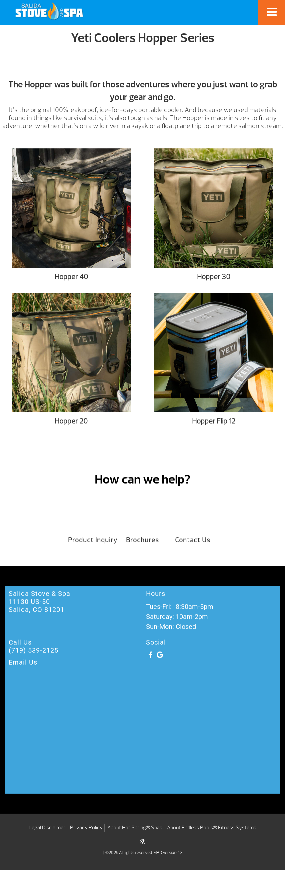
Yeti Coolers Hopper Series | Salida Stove (49, 11)
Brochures (142, 540)
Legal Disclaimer (47, 827)
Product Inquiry (92, 540)
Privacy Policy (86, 827)
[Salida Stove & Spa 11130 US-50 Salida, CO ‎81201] (142, 740)
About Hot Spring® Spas (134, 827)
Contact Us (192, 540)
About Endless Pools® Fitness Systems (211, 827)
